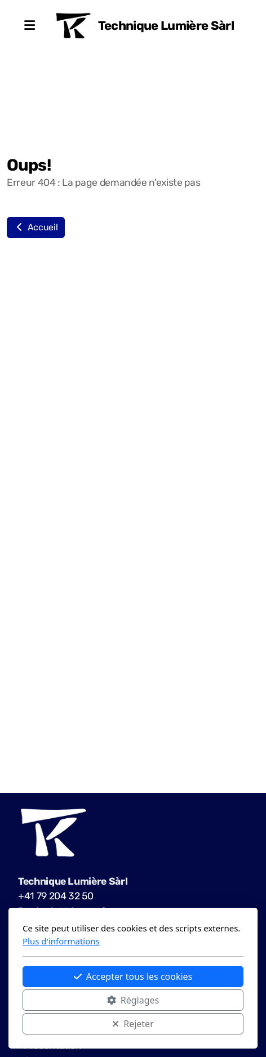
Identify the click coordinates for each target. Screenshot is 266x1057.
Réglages (133, 1000)
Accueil (35, 227)
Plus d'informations (61, 941)
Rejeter (133, 1024)
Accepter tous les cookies (133, 976)
